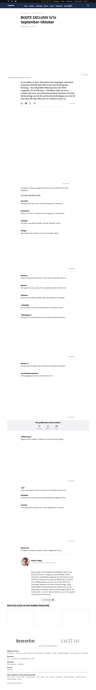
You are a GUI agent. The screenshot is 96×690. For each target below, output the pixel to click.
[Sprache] (86, 1)
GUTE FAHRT (59, 680)
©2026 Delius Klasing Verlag (14, 686)
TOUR (47, 680)
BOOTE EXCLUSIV (30, 680)
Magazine (26, 32)
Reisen (52, 6)
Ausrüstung (39, 6)
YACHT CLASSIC (21, 680)
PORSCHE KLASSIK (81, 680)
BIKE (42, 680)
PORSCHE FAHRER (11, 683)
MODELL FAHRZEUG (69, 680)
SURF (38, 680)
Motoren (31, 6)
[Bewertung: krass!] (56, 426)
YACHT (13, 680)
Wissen (46, 6)
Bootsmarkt (59, 6)
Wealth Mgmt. (68, 5)
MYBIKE (52, 680)
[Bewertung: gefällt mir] (48, 426)
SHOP (8, 680)
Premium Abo (46, 1)
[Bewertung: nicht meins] (39, 426)
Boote (26, 6)
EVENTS (20, 683)
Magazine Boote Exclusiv (38, 32)
